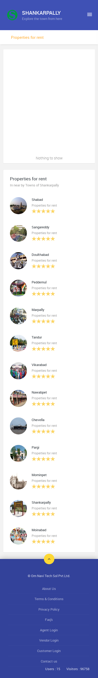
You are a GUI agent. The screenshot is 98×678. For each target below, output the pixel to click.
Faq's (49, 619)
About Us (49, 588)
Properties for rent (27, 37)
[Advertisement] (49, 101)
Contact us (49, 661)
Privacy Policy (49, 609)
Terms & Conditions (49, 598)
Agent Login (49, 630)
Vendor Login (49, 640)
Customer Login (49, 650)
